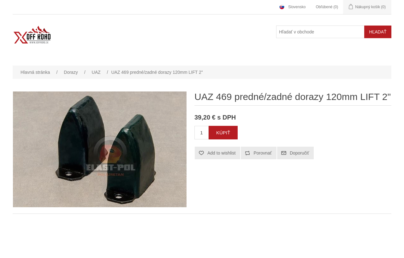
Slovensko (297, 7)
